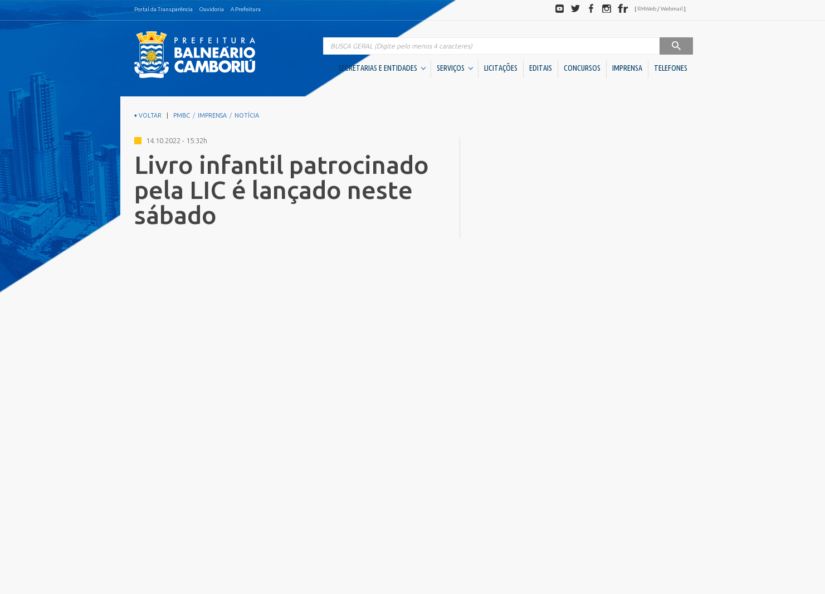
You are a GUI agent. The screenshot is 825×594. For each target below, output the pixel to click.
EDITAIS (540, 68)
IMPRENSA (627, 68)
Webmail (672, 9)
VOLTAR (148, 115)
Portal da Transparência (163, 9)
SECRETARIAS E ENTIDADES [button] (382, 68)
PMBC (181, 115)
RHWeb (646, 9)
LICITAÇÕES (501, 68)
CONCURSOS (582, 68)
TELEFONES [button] (670, 68)
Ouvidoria (211, 9)
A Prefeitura (246, 9)
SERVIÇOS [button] (455, 68)
